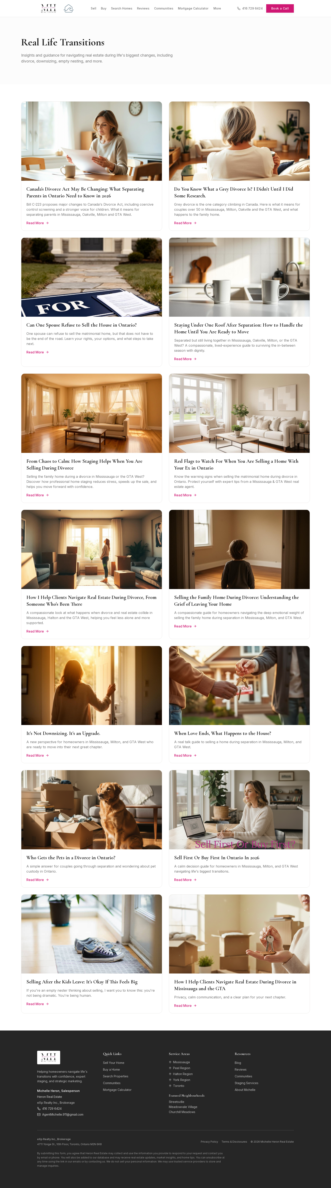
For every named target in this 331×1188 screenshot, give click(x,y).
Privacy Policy (209, 1141)
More (217, 8)
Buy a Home (111, 1069)
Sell (93, 8)
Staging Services (246, 1083)
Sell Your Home (113, 1062)
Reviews (143, 8)
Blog (238, 1062)
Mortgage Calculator (193, 8)
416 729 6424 (250, 8)
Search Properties (115, 1076)
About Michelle (245, 1090)
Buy (103, 8)
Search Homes (121, 8)
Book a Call (280, 8)
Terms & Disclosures (234, 1141)
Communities (163, 8)
